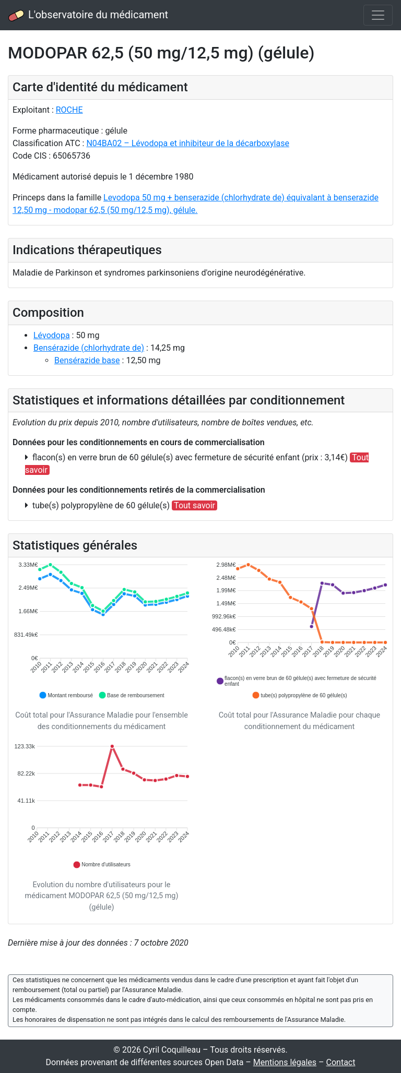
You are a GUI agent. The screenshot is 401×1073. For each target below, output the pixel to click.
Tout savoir (194, 505)
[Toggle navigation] (378, 15)
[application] (101, 630)
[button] (66, 695)
